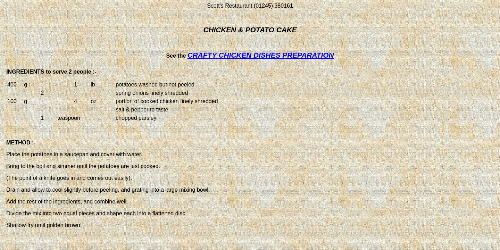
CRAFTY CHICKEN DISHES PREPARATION (261, 55)
